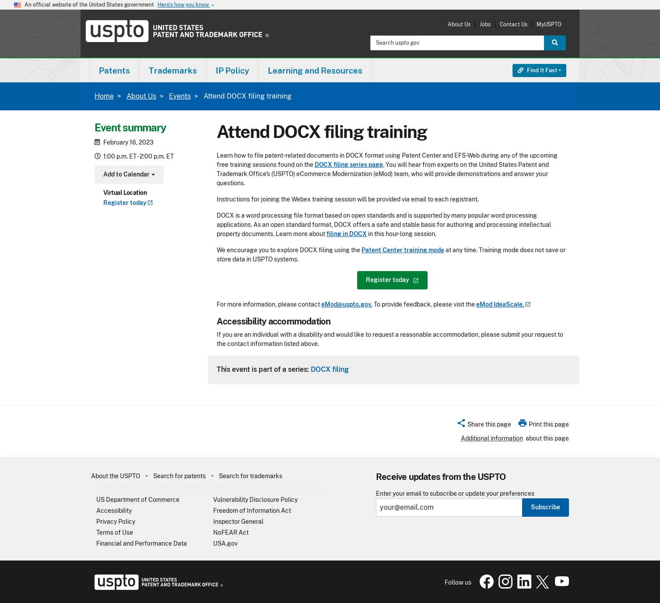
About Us (459, 24)
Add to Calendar (128, 175)
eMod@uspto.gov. (346, 304)
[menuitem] (114, 70)
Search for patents (179, 476)
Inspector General (238, 521)
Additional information (492, 438)
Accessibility (114, 510)
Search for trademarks (250, 476)
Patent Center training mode (403, 250)
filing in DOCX (346, 233)
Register (128, 202)
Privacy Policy (115, 521)
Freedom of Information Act (252, 510)
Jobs (485, 24)
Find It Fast (537, 70)
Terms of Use (114, 532)
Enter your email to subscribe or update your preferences (455, 493)
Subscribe (545, 507)
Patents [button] (114, 70)
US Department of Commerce (137, 499)
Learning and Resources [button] (315, 70)
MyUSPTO (549, 24)
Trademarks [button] (173, 70)
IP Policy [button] (232, 70)
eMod (503, 304)
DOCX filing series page (349, 164)
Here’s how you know (186, 5)
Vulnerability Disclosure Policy (255, 499)
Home (104, 96)
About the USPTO (115, 476)
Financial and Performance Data (141, 543)
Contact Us (513, 24)
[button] (483, 425)
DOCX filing (330, 369)
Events (180, 96)
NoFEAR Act (231, 532)
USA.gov (225, 543)
